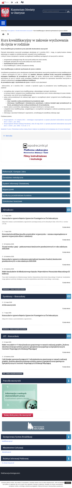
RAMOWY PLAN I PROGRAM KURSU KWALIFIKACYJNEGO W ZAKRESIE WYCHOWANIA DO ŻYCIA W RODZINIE (35, 129)
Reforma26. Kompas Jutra (14, 172)
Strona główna (10, 30)
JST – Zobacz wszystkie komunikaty (12, 373)
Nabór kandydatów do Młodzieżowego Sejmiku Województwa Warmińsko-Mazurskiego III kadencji (36, 272)
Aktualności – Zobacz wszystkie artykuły (14, 289)
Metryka (8, 136)
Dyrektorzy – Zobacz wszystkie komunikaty (14, 329)
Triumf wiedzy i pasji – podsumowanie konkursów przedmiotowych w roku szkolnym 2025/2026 (34, 248)
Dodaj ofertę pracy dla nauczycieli (17, 415)
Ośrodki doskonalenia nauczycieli (24, 30)
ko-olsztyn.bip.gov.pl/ (8, 463)
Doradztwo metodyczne (13, 177)
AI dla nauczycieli (9, 305)
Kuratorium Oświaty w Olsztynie (23, 11)
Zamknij (68, 482)
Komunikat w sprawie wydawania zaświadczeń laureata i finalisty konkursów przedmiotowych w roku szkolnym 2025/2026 (32, 260)
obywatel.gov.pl (6, 452)
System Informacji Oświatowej (16, 183)
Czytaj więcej (66, 227)
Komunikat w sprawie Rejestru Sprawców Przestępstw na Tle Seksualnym (30, 218)
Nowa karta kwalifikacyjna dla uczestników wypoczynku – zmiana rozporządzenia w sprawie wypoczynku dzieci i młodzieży (34, 235)
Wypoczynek (8, 189)
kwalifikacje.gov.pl (7, 441)
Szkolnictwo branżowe (12, 201)
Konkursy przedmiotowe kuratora (17, 195)
